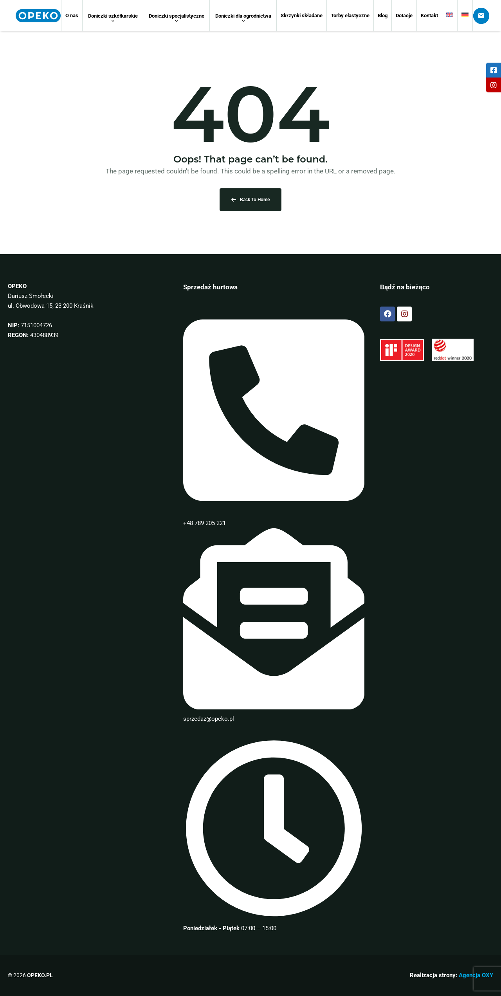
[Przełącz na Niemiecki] (465, 15)
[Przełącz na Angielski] (449, 15)
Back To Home (250, 199)
